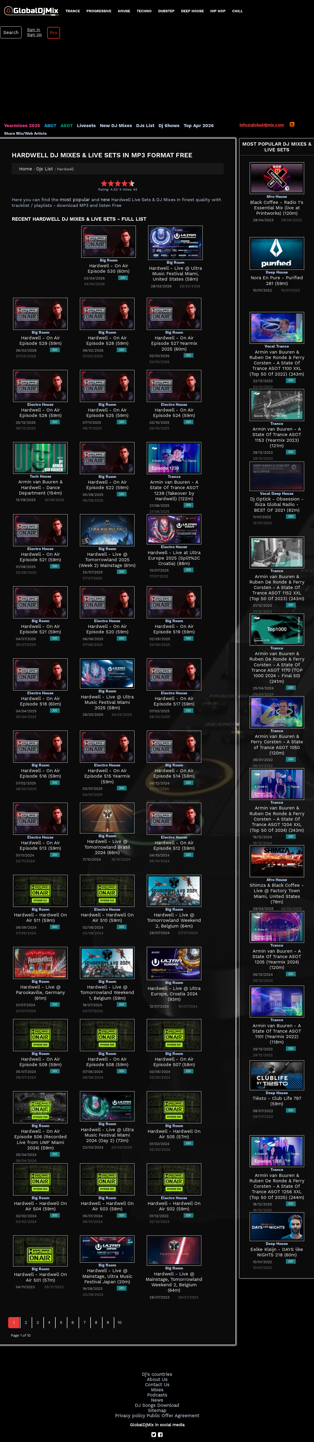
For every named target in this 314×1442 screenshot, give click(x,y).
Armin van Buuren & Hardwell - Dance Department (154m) (40, 466)
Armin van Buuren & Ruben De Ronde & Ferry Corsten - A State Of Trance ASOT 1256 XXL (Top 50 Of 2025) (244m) (276, 1165)
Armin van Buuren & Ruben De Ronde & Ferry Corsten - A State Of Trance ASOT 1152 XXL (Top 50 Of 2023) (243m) (276, 566)
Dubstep (166, 11)
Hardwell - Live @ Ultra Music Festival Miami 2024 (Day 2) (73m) (107, 1114)
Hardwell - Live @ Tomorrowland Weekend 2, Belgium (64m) (174, 899)
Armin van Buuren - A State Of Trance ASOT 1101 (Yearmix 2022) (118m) (277, 1010)
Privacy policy (133, 1389)
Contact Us (157, 1362)
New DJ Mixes (106, 104)
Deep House (192, 11)
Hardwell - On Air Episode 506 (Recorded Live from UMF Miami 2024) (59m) (40, 1116)
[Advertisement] (157, 61)
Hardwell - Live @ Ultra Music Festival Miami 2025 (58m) (107, 681)
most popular (73, 178)
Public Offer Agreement (171, 1389)
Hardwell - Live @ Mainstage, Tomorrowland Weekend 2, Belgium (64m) (174, 1258)
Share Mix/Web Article (25, 112)
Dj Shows (154, 104)
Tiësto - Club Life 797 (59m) (277, 1077)
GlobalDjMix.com (126, 1419)
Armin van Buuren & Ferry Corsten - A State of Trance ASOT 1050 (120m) (277, 716)
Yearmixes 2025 (20, 104)
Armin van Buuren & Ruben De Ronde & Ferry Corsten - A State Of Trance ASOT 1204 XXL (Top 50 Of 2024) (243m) (276, 791)
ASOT (61, 104)
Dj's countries (157, 1352)
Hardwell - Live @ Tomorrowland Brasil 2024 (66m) (107, 826)
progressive (98, 11)
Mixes (157, 1366)
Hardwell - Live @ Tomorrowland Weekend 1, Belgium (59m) (107, 972)
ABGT (45, 104)
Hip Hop (218, 11)
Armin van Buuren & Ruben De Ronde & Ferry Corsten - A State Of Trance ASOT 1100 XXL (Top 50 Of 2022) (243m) (276, 342)
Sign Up (287, 13)
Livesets (79, 104)
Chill (237, 11)
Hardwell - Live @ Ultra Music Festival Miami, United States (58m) (175, 252)
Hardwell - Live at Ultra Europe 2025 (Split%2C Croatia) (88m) (174, 537)
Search (266, 10)
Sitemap (157, 1385)
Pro (305, 10)
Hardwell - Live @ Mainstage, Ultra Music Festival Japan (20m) (107, 1255)
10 (120, 1301)
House (124, 11)
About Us (157, 1357)
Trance (72, 11)
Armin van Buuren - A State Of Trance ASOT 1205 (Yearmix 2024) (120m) (277, 935)
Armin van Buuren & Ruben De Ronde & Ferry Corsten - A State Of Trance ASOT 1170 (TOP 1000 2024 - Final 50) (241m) (277, 643)
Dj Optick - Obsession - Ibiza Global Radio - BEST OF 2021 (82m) (277, 484)
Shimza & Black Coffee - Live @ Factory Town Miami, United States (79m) (276, 863)
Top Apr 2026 (181, 104)
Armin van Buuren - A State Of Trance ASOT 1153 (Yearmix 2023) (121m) (277, 414)
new (101, 178)
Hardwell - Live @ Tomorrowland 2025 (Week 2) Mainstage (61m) (107, 539)
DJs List (133, 104)
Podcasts (157, 1371)
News (157, 1375)
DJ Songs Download (157, 1380)
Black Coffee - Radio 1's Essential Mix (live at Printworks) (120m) (277, 187)
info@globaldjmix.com (262, 104)
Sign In (286, 8)
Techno (144, 11)
